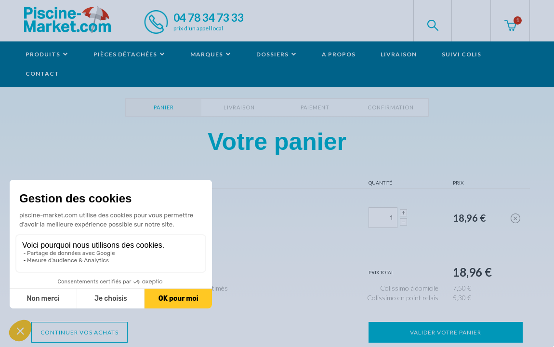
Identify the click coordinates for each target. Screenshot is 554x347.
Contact (42, 73)
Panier (164, 107)
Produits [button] (47, 54)
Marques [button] (210, 54)
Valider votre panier (445, 332)
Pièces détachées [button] (129, 54)
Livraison (399, 54)
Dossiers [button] (276, 54)
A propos (339, 54)
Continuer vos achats (79, 332)
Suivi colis (461, 54)
